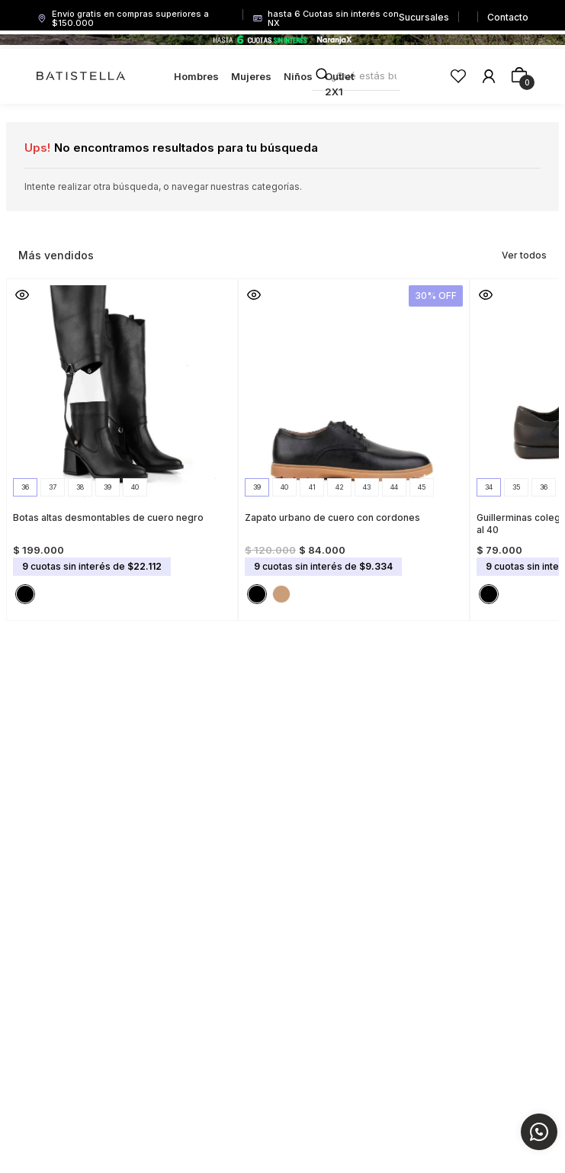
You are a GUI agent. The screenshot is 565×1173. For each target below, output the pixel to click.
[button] (25, 487)
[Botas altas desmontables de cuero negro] (122, 445)
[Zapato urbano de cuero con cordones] (354, 445)
